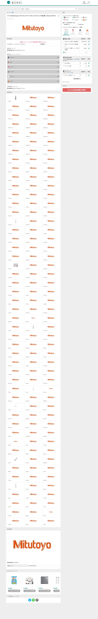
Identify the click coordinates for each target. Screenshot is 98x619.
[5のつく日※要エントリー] (89, 75)
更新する (42, 44)
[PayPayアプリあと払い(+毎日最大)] (88, 44)
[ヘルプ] (80, 63)
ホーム (8, 12)
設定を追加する (77, 78)
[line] (33, 600)
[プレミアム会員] (89, 66)
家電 (13, 12)
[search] (76, 9)
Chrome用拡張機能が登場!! (76, 90)
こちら (74, 59)
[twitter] (30, 600)
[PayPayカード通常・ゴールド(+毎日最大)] (88, 48)
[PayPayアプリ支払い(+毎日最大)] (88, 42)
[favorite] (58, 16)
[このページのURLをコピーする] (37, 600)
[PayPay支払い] (89, 63)
